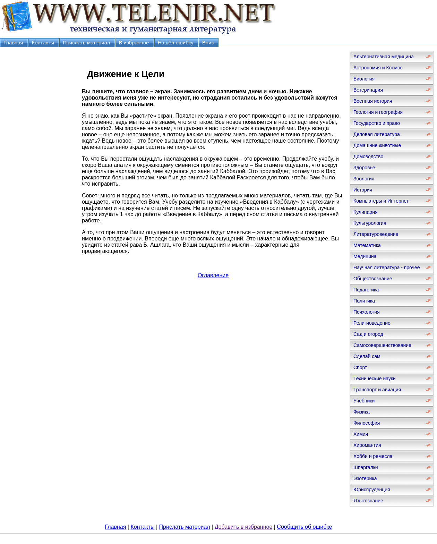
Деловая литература (376, 134)
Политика (364, 301)
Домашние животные (377, 145)
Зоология (363, 178)
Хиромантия (367, 445)
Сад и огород (368, 334)
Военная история (372, 101)
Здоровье (364, 167)
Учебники (364, 400)
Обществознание (372, 278)
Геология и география (378, 112)
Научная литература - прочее (386, 267)
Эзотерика (365, 478)
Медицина (365, 256)
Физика (361, 412)
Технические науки (374, 378)
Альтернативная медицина (383, 56)
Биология (364, 79)
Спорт (360, 367)
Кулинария (365, 212)
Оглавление (213, 275)
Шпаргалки (365, 467)
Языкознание (368, 500)
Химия (360, 434)
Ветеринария (368, 90)
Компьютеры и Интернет (381, 201)
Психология (366, 312)
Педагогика (366, 289)
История (362, 190)
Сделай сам (366, 356)
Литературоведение (375, 234)
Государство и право (376, 123)
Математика (367, 245)
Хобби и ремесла (372, 456)
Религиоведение (372, 323)
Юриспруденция (371, 489)
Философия (366, 423)
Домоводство (368, 156)
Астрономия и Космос (378, 67)
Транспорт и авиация (377, 389)
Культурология (369, 223)
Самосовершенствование (382, 345)
